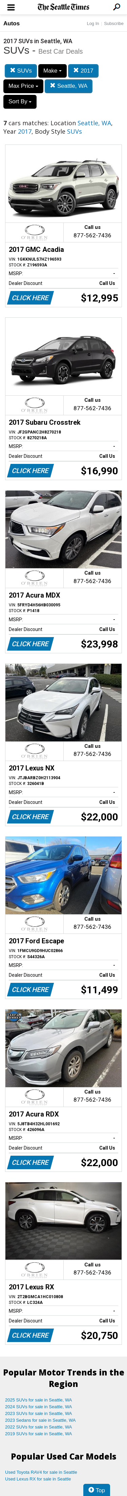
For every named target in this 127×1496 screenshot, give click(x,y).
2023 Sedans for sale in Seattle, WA (40, 1420)
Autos (11, 23)
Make (52, 71)
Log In (93, 23)
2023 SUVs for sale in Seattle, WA (38, 1413)
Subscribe (114, 23)
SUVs (21, 71)
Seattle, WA (68, 86)
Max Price (23, 86)
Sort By (19, 101)
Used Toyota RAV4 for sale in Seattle (41, 1472)
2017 (83, 71)
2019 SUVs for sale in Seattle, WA (38, 1433)
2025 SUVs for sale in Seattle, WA (38, 1399)
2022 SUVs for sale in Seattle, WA (38, 1426)
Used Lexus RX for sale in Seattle (38, 1478)
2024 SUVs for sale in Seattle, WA (38, 1406)
